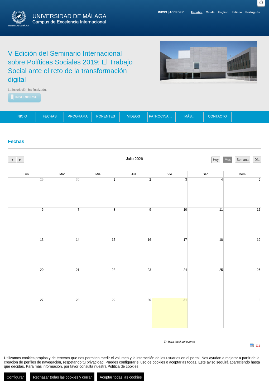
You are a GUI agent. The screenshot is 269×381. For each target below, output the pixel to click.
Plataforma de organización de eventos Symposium (137, 371)
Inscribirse (26, 97)
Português (253, 12)
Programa (78, 116)
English (223, 12)
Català (210, 12)
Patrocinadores (162, 116)
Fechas (50, 116)
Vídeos (133, 116)
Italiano (237, 12)
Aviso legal (82, 371)
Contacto (217, 116)
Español (197, 12)
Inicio (162, 12)
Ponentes (105, 116)
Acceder (176, 12)
